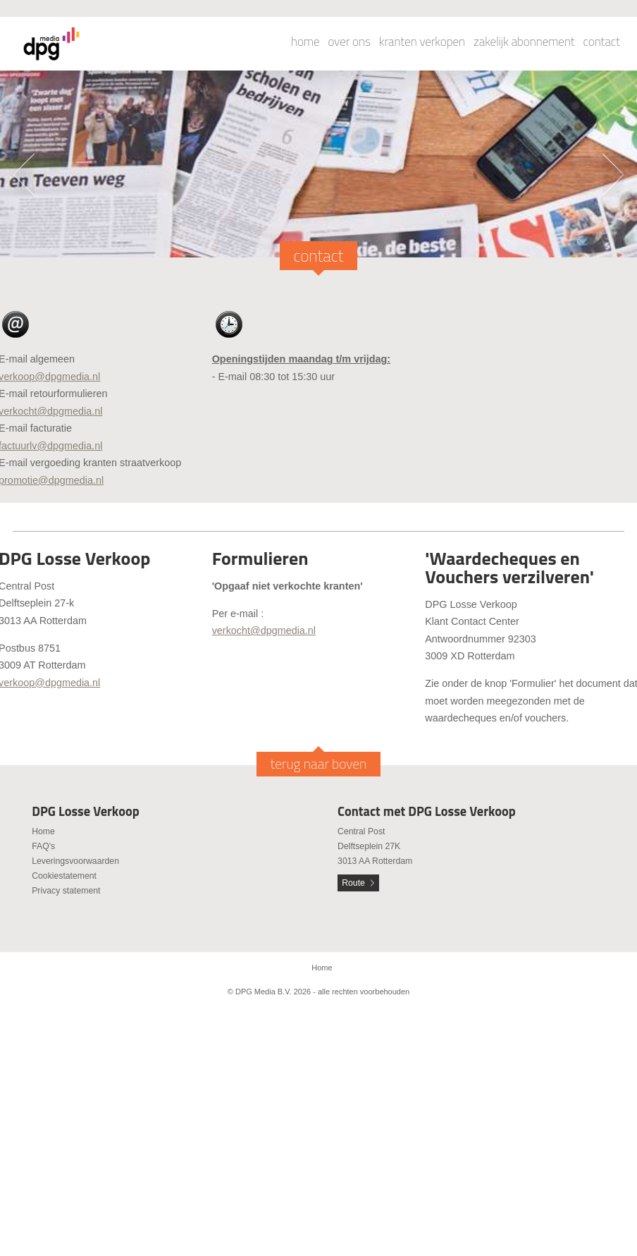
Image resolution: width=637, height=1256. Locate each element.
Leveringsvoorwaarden (75, 861)
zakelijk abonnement (524, 41)
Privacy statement (66, 891)
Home (43, 831)
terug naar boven (319, 763)
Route (353, 883)
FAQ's (43, 846)
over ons (349, 41)
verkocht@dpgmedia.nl (264, 630)
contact (601, 41)
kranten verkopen (422, 41)
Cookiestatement (64, 876)
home (305, 41)
